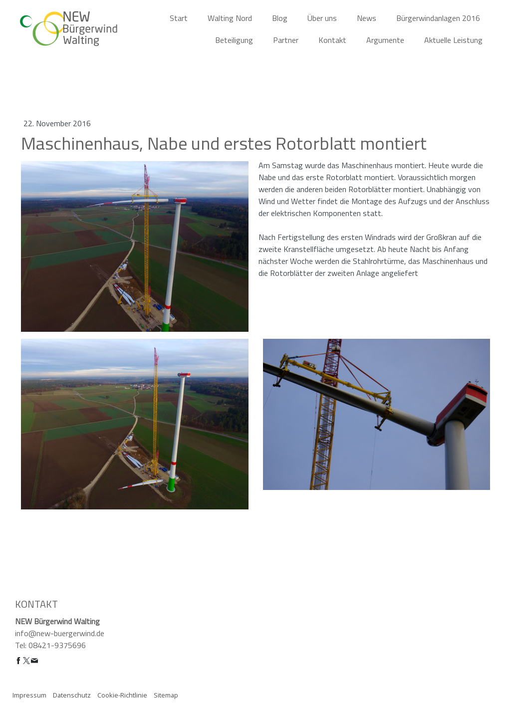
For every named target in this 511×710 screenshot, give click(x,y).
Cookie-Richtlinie (122, 695)
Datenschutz (72, 695)
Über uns (322, 18)
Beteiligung (234, 40)
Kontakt (332, 40)
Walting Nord (230, 18)
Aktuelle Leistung (453, 40)
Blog (279, 18)
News (366, 18)
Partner (285, 40)
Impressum (29, 695)
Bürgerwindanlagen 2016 (438, 18)
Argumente (385, 40)
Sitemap (166, 695)
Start (179, 18)
